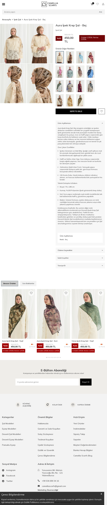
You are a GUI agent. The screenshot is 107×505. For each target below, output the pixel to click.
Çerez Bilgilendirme (46, 455)
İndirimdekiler (79, 429)
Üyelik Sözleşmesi (46, 445)
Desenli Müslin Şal (65, 219)
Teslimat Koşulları (46, 439)
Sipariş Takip (79, 434)
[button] (46, 357)
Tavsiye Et (80, 265)
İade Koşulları (80, 258)
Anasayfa (6, 19)
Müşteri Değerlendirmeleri (84, 445)
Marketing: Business (48, 490)
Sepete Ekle (76, 111)
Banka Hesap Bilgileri (83, 450)
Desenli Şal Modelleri (11, 434)
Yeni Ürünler (78, 423)
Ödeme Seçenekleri (80, 250)
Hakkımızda (43, 423)
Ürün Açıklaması (80, 123)
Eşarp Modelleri (9, 429)
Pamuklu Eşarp (8, 445)
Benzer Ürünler (9, 283)
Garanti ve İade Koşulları (49, 429)
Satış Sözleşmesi (45, 434)
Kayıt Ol (85, 382)
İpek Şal (17, 19)
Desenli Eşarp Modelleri (12, 439)
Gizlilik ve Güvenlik (46, 450)
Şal (101, 221)
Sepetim (77, 439)
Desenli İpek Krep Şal (90, 210)
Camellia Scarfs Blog (82, 455)
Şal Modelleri (8, 423)
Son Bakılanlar (28, 283)
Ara (100, 12)
